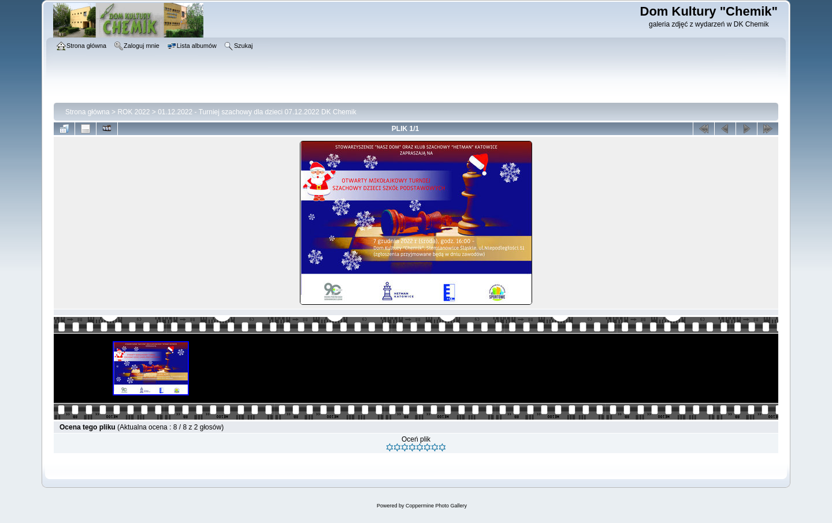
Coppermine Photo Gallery (436, 506)
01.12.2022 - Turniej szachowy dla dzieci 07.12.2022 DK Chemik (257, 112)
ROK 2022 (133, 112)
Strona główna (87, 112)
